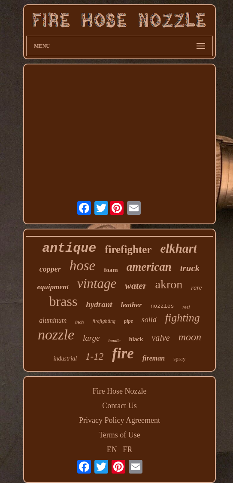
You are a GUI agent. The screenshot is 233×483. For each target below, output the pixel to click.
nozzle (56, 334)
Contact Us (119, 405)
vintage (96, 283)
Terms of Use (119, 435)
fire (123, 353)
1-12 (94, 356)
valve (160, 337)
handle (114, 340)
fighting (182, 318)
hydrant (99, 304)
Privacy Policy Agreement (119, 420)
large (91, 337)
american (149, 266)
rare (196, 287)
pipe (128, 321)
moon (190, 336)
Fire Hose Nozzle (120, 391)
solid (149, 319)
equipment (53, 287)
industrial (65, 358)
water (135, 285)
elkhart (178, 248)
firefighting (104, 321)
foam (111, 269)
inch (79, 321)
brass (63, 301)
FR (127, 449)
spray (179, 358)
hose (83, 265)
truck (190, 268)
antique (69, 248)
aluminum (53, 320)
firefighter (128, 249)
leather (131, 305)
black (136, 339)
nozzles (162, 306)
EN (112, 449)
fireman (153, 358)
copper (50, 269)
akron (168, 284)
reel (186, 306)
